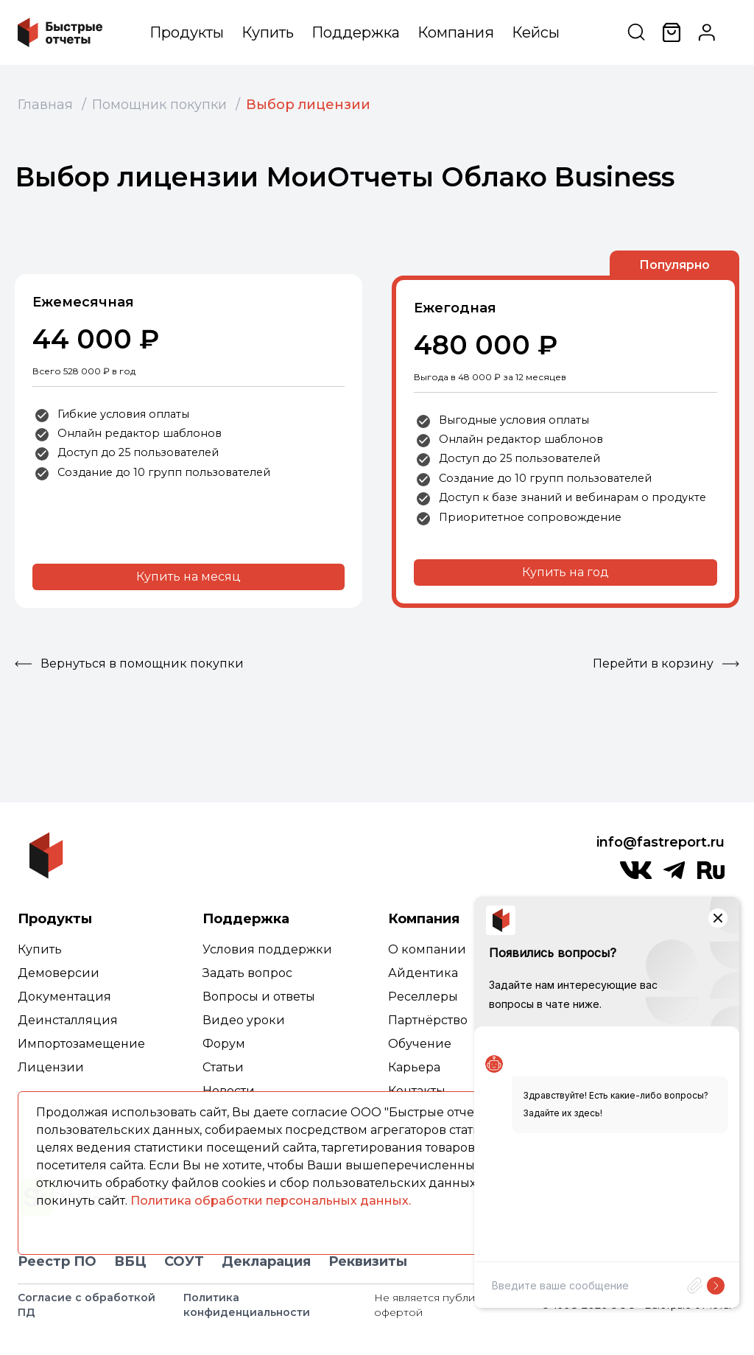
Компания (455, 32)
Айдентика (423, 973)
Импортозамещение (81, 1044)
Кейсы (536, 32)
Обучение (419, 1044)
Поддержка (355, 32)
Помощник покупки (159, 105)
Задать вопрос (247, 973)
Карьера (414, 1067)
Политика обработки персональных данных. (270, 1201)
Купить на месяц (188, 577)
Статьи (223, 1067)
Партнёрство (428, 1020)
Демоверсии (58, 973)
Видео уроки (243, 1020)
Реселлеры (423, 997)
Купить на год (565, 572)
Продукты (186, 32)
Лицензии (51, 1067)
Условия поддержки (267, 949)
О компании (427, 949)
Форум (223, 1044)
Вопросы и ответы (258, 997)
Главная (45, 105)
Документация (64, 997)
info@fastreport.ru (660, 842)
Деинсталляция (68, 1020)
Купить (268, 32)
